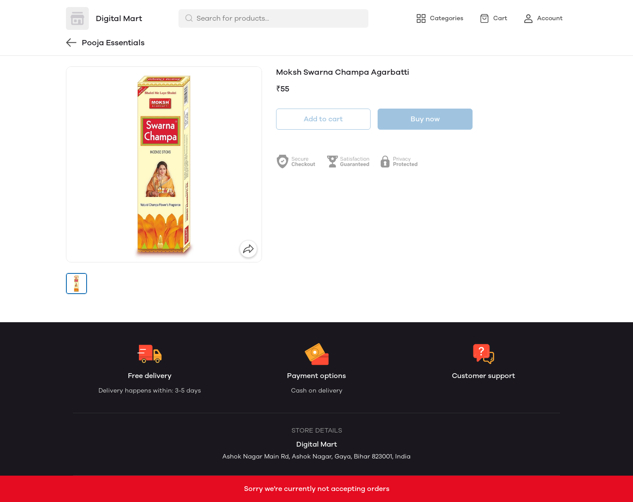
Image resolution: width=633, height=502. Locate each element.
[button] (76, 283)
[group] (164, 164)
